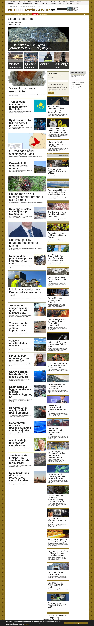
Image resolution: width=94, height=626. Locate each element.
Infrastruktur (11, 3)
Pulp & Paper (61, 3)
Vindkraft (65, 1)
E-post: (49, 78)
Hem (10, 14)
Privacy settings (47, 619)
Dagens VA (53, 1)
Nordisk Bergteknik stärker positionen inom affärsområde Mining (77, 87)
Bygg (20, 1)
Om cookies (26, 624)
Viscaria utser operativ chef (76, 84)
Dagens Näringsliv (11, 1)
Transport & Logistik (27, 3)
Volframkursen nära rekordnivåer (77, 82)
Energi (59, 1)
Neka (72, 623)
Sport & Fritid (53, 3)
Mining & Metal (70, 3)
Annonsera (27, 14)
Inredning (37, 3)
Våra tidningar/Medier (18, 14)
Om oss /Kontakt (43, 14)
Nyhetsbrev (35, 14)
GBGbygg (46, 1)
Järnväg (18, 3)
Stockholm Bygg (38, 1)
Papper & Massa (45, 3)
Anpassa (67, 623)
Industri (79, 1)
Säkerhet (77, 3)
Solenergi (72, 1)
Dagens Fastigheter (27, 1)
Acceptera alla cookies (81, 623)
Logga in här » (65, 155)
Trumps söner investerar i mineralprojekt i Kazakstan (76, 79)
